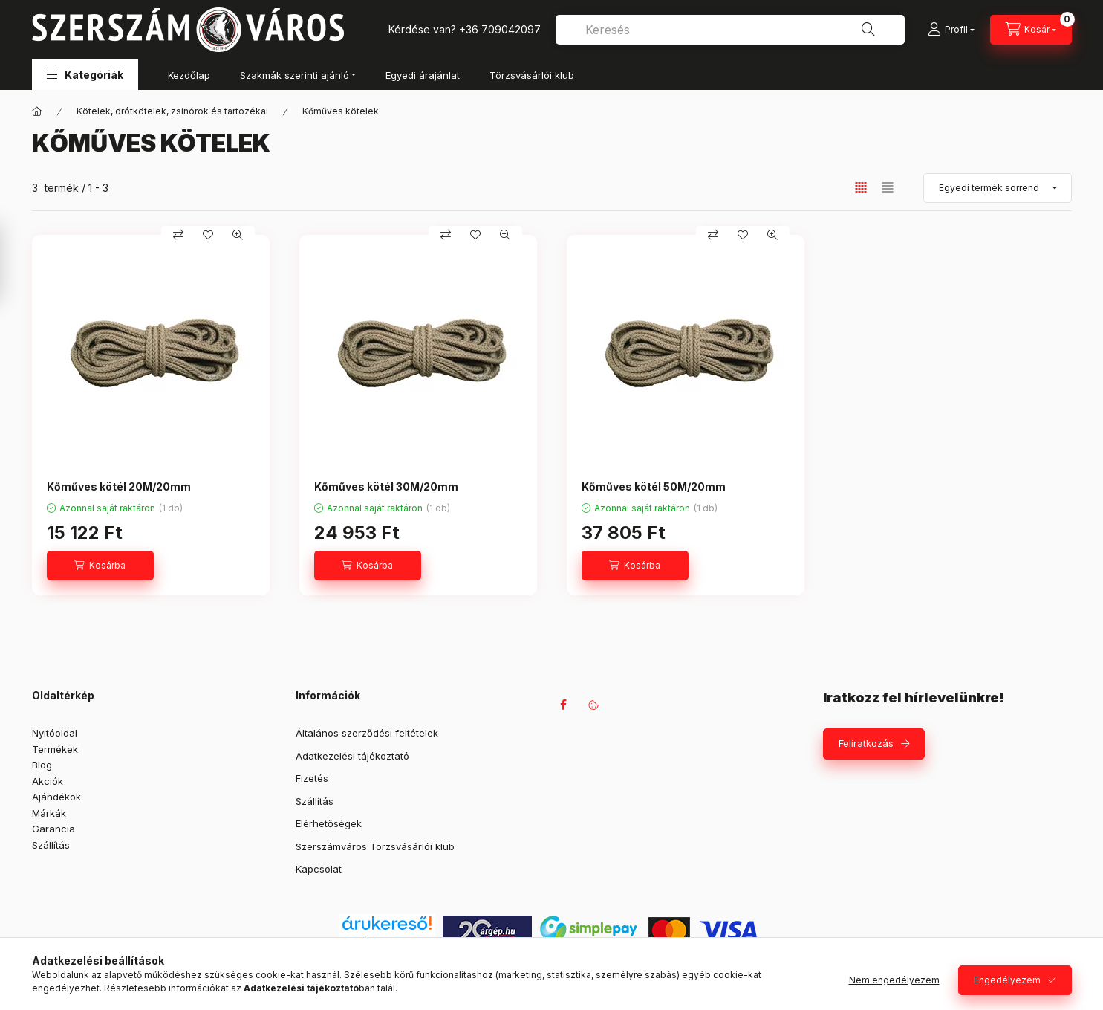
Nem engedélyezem (894, 979)
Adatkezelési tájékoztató (352, 756)
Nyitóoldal (54, 733)
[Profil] (951, 30)
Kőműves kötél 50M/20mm (654, 486)
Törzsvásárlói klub (531, 75)
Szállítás (51, 845)
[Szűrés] (15, 262)
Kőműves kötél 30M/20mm (386, 486)
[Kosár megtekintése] (1031, 30)
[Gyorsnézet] (238, 235)
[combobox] (730, 30)
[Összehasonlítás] (178, 235)
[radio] (888, 187)
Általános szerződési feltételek (367, 733)
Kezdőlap (189, 75)
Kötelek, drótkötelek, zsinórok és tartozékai (172, 111)
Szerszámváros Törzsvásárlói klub (375, 846)
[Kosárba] (100, 565)
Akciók (47, 781)
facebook (564, 704)
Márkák (49, 813)
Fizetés (312, 778)
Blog (42, 765)
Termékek (55, 749)
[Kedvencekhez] (208, 235)
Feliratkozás (866, 743)
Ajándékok (56, 797)
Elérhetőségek (329, 823)
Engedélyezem (1007, 979)
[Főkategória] (37, 111)
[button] (85, 74)
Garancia (53, 829)
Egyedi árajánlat (422, 75)
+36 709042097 (500, 29)
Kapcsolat (319, 869)
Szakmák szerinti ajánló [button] (294, 75)
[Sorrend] (997, 188)
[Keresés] (868, 30)
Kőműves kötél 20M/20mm (119, 486)
